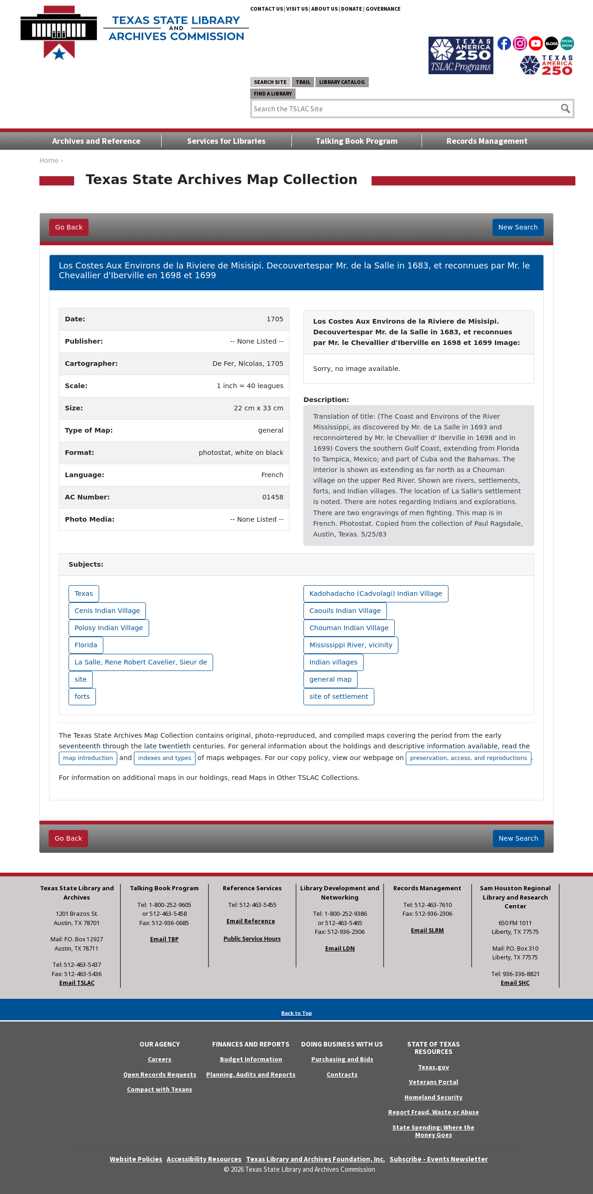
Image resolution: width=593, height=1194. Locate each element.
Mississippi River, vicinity (350, 645)
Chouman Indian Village (349, 628)
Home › (51, 160)
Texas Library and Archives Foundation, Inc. (315, 1159)
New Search (518, 227)
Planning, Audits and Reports (251, 1074)
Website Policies (136, 1159)
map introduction (88, 757)
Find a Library (273, 93)
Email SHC (515, 983)
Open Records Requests (159, 1074)
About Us (324, 8)
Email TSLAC (77, 983)
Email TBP (164, 939)
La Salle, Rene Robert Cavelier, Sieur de (141, 662)
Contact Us (266, 8)
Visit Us (297, 8)
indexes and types (164, 757)
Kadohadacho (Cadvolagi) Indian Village (375, 593)
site (81, 679)
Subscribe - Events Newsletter (439, 1159)
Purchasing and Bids (342, 1059)
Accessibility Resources (204, 1159)
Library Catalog (342, 81)
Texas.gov (433, 1067)
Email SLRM (427, 930)
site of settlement (338, 696)
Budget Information (251, 1059)
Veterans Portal (433, 1082)
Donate (351, 8)
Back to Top (296, 1012)
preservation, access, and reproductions (468, 757)
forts (82, 696)
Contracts (342, 1074)
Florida (86, 645)
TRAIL (303, 81)
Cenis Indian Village (107, 610)
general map (330, 679)
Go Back (68, 227)
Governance (383, 8)
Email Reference (251, 921)
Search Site (270, 81)
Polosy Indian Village (109, 628)
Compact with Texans (159, 1089)
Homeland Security (433, 1097)
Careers (159, 1059)
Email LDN (340, 948)
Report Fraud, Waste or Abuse (433, 1112)
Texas (84, 593)
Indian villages (333, 662)
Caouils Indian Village (345, 610)
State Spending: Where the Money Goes (433, 1131)
